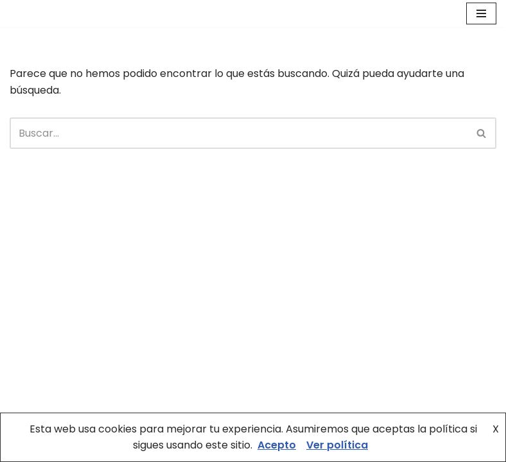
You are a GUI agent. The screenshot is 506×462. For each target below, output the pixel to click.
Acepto (276, 445)
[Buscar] (238, 133)
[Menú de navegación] (481, 13)
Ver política (337, 445)
